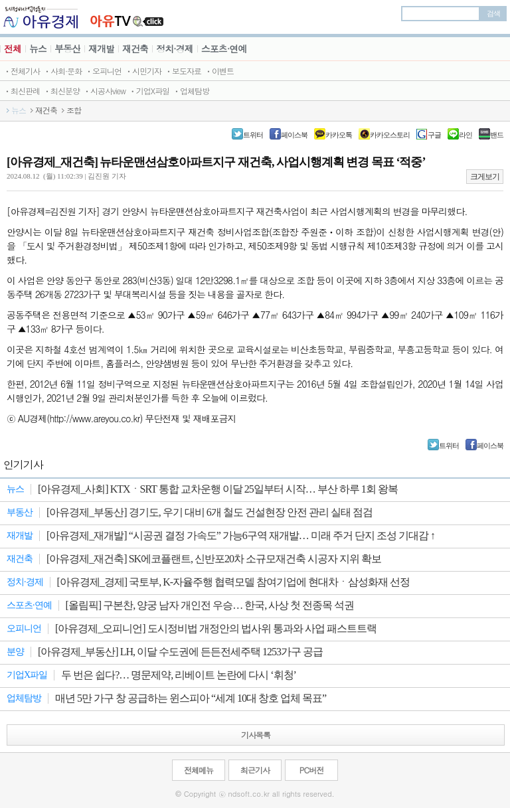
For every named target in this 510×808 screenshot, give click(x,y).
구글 (434, 135)
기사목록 (255, 734)
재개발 (101, 48)
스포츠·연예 (224, 48)
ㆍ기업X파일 (149, 90)
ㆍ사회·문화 (62, 70)
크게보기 (484, 176)
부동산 (67, 48)
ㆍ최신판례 (21, 90)
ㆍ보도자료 (183, 70)
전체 (12, 48)
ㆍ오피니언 (103, 70)
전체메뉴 (198, 769)
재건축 (135, 48)
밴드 (496, 135)
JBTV (127, 17)
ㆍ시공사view (104, 90)
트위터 (253, 135)
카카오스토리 (390, 135)
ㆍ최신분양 (61, 90)
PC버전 (311, 769)
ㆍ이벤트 (219, 70)
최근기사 (255, 769)
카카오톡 (338, 135)
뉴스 (37, 48)
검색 (493, 13)
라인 (465, 135)
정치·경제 (174, 48)
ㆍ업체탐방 (191, 90)
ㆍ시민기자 (143, 70)
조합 (73, 110)
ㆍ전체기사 (21, 70)
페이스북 (294, 135)
